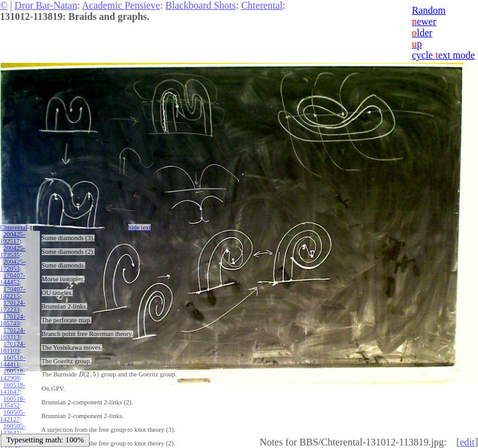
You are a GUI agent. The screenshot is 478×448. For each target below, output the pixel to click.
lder (422, 32)
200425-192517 (12, 238)
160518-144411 (12, 361)
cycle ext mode (443, 55)
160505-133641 (12, 429)
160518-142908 (12, 374)
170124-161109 (12, 347)
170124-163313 (12, 333)
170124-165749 (12, 320)
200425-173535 (12, 251)
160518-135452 (12, 402)
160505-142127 (12, 415)
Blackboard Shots (201, 5)
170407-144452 (12, 279)
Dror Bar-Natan (45, 5)
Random (429, 10)
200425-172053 (12, 265)
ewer (424, 21)
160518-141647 (12, 388)
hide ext (139, 227)
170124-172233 (12, 306)
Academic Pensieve (121, 5)
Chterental (262, 5)
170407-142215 (12, 292)
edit (467, 442)
